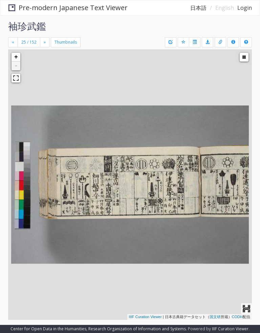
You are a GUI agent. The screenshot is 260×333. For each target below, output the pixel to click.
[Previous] (13, 42)
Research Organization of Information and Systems (137, 329)
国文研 (215, 317)
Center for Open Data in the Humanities (48, 329)
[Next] (44, 42)
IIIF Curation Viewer (145, 317)
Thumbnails (66, 42)
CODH (237, 317)
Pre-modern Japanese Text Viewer (68, 7)
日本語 (198, 7)
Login (244, 7)
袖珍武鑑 (27, 26)
